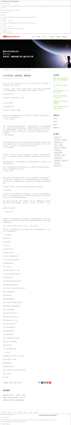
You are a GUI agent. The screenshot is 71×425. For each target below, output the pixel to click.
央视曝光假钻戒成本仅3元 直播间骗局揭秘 (13, 400)
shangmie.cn (57, 160)
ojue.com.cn (57, 139)
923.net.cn (64, 139)
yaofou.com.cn (57, 150)
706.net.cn (63, 147)
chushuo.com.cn (58, 157)
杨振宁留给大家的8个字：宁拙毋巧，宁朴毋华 (14, 395)
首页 (33, 2)
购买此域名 (64, 2)
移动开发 (25, 412)
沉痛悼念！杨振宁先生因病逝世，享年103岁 (14, 397)
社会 (11, 69)
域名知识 (38, 2)
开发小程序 (51, 2)
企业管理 (30, 412)
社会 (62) (55, 118)
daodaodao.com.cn (58, 142)
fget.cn (60, 145)
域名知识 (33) (56, 127)
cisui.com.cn (57, 155)
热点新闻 (44, 2)
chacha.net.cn (57, 165)
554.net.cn (56, 147)
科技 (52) (55, 124)
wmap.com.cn (57, 137)
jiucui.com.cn (7, 78)
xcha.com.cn (57, 163)
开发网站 (58, 2)
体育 (11, 382)
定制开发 (14, 412)
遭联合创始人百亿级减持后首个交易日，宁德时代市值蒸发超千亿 (60, 79)
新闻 (8, 69)
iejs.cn (55, 145)
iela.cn (63, 155)
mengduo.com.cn (58, 152)
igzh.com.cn (64, 160)
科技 (15, 382)
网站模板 (20, 412)
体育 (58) (55, 121)
